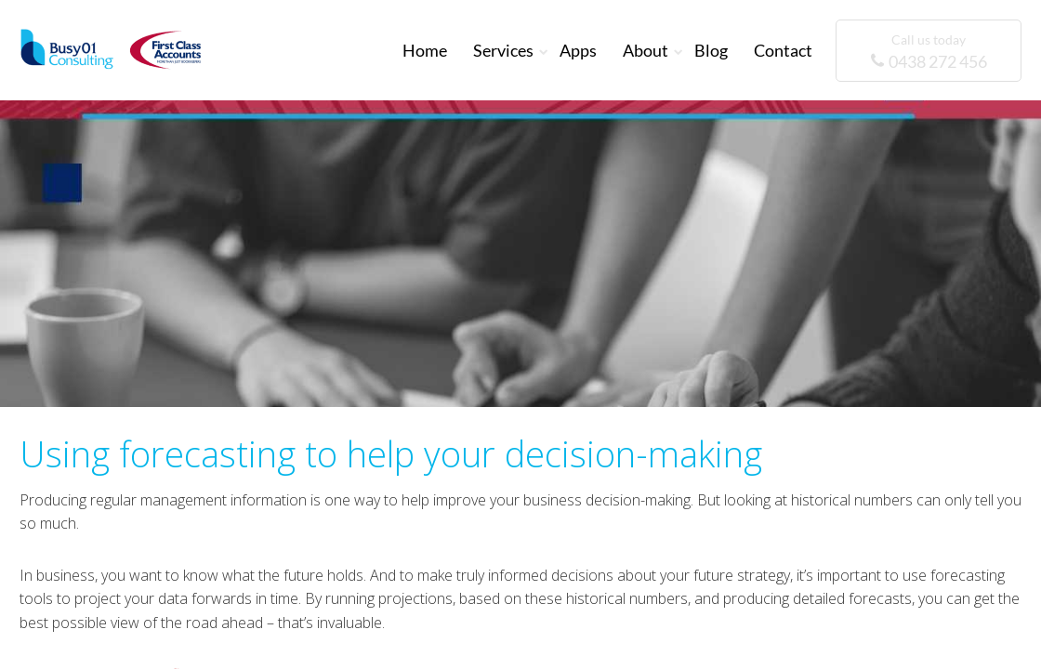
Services (503, 50)
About (645, 50)
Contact (783, 50)
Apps (578, 50)
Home (424, 50)
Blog (711, 50)
